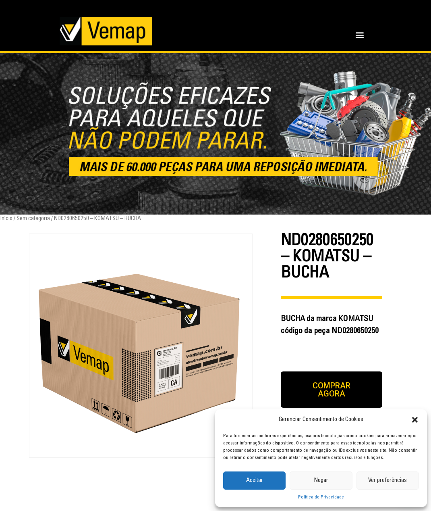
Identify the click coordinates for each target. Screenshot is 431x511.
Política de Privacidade (321, 497)
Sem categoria (33, 219)
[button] (415, 420)
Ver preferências (387, 481)
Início (6, 219)
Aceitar (254, 481)
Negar (321, 481)
